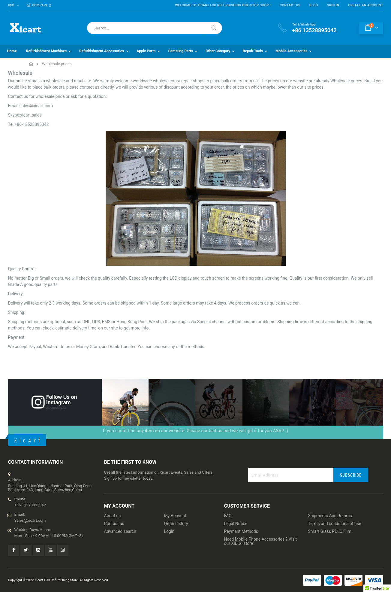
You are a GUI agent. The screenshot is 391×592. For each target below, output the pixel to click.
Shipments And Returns (330, 515)
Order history (176, 523)
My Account (175, 515)
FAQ (228, 515)
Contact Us (290, 5)
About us (112, 515)
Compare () (38, 5)
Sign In (333, 5)
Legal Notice (236, 523)
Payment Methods (241, 531)
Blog (313, 5)
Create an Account (365, 5)
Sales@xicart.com (30, 520)
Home (31, 63)
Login (169, 531)
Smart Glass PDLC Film (329, 531)
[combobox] (154, 28)
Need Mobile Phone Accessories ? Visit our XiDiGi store (260, 541)
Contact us (114, 523)
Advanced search (120, 531)
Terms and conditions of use (334, 523)
